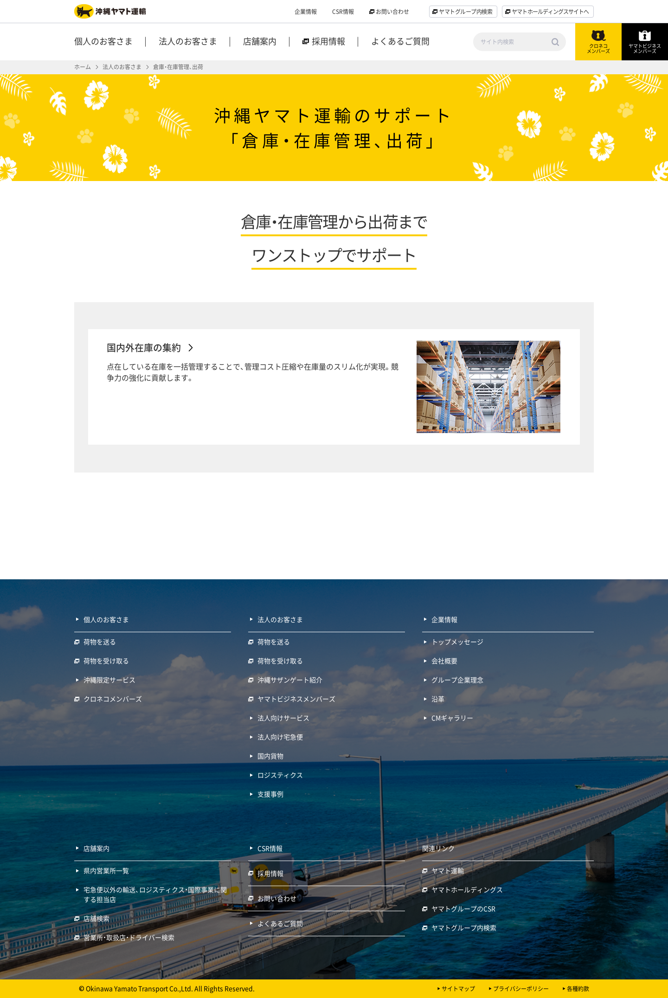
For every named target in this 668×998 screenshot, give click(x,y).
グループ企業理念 (457, 679)
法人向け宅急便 (280, 736)
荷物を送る (100, 641)
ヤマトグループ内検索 (463, 927)
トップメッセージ (457, 641)
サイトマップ (458, 989)
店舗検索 (96, 918)
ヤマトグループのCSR (463, 908)
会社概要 (444, 660)
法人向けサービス (283, 717)
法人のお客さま (188, 42)
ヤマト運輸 (447, 870)
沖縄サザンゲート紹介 (289, 679)
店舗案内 (259, 42)
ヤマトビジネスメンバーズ (296, 698)
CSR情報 (343, 11)
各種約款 (578, 989)
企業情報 (306, 11)
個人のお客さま (103, 42)
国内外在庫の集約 (144, 347)
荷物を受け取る (106, 660)
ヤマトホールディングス (467, 889)
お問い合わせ (276, 898)
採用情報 (270, 873)
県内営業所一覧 (106, 870)
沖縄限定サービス (109, 679)
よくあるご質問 (400, 42)
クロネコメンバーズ (113, 698)
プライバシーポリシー (521, 989)
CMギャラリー (452, 717)
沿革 (437, 698)
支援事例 (270, 793)
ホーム (82, 67)
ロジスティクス (280, 774)
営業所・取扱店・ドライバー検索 (129, 937)
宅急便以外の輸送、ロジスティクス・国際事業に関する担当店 (155, 894)
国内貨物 (270, 755)
